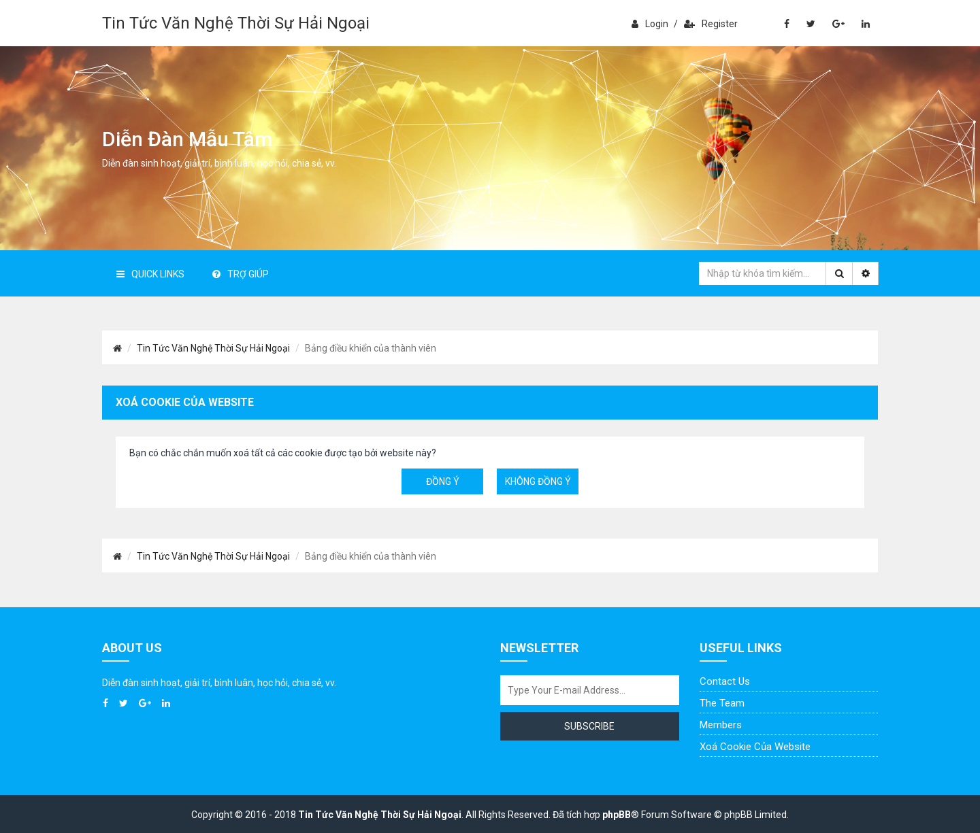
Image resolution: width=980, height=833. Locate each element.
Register (711, 23)
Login (650, 23)
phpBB (616, 814)
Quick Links (150, 274)
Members (721, 725)
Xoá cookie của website (755, 747)
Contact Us (725, 681)
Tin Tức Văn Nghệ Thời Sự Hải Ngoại (236, 23)
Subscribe (589, 726)
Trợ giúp (240, 274)
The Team (722, 703)
